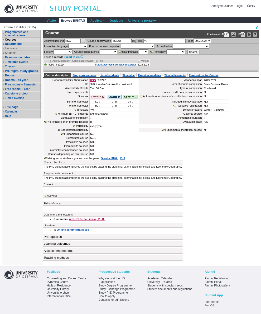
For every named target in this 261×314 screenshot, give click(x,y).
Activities (52, 195)
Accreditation (164, 46)
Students (10, 53)
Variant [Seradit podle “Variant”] (145, 61)
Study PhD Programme (113, 292)
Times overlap (14, 98)
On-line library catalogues (73, 229)
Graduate (116, 20)
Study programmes (84, 75)
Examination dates (17, 57)
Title (140, 40)
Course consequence (86, 51)
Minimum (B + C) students (73, 113)
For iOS (209, 305)
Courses (10, 39)
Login (239, 6)
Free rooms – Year (17, 89)
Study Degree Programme (114, 285)
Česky (251, 6)
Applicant (97, 20)
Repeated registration (189, 105)
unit (54, 40)
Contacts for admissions (113, 299)
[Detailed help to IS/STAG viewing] (254, 34)
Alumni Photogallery (217, 285)
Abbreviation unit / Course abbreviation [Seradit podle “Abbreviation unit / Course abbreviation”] (73, 61)
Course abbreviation (99, 40)
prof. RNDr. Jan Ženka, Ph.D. (87, 219)
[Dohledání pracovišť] (83, 41)
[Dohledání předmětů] (133, 41)
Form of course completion (104, 46)
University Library (58, 289)
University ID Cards (159, 282)
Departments (13, 44)
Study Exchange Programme (116, 289)
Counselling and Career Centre (66, 278)
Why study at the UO (111, 278)
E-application (106, 282)
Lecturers (11, 48)
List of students (109, 75)
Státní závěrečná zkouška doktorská (115, 64)
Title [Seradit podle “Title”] (100, 61)
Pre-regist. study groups (21, 71)
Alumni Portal (213, 282)
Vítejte (51, 20)
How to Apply (106, 296)
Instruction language (56, 46)
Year (190, 40)
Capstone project (16, 93)
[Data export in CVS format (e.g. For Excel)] (242, 34)
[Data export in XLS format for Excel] (233, 34)
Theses (10, 66)
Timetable (128, 75)
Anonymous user (223, 6)
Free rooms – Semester (21, 84)
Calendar (11, 111)
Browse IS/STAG (73, 20)
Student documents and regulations (169, 289)
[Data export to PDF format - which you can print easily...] (225, 34)
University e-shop (58, 292)
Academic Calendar (159, 278)
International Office (59, 296)
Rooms (10, 75)
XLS (122, 158)
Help (8, 116)
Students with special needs (165, 285)
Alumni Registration (217, 278)
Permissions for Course (203, 75)
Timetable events (16, 62)
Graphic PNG (109, 158)
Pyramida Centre (57, 282)
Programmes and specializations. (16, 33)
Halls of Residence (59, 285)
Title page (11, 107)
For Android (212, 302)
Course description (57, 75)
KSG (93, 80)
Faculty (48, 51)
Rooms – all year (16, 80)
